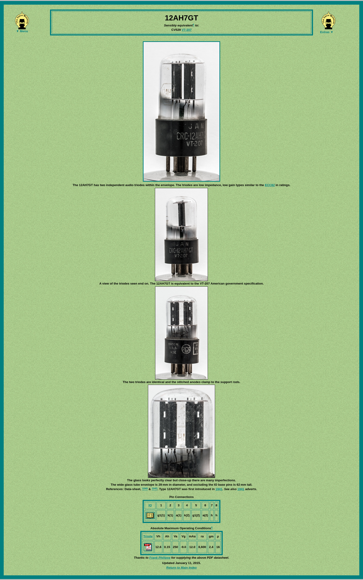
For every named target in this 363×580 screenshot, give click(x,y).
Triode (148, 536)
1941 (219, 489)
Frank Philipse (159, 557)
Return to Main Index (181, 567)
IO (150, 505)
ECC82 (270, 185)
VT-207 (187, 30)
